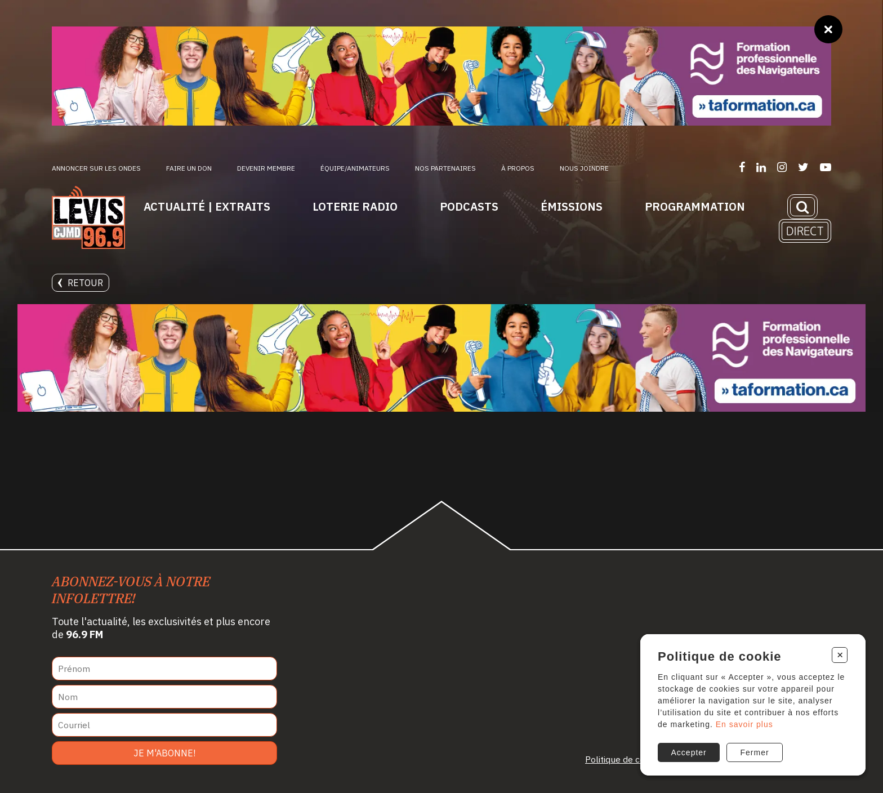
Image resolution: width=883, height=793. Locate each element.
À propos (517, 168)
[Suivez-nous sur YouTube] (825, 167)
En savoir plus (744, 724)
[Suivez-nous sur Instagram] (782, 167)
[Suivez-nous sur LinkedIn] (761, 167)
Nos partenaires (445, 168)
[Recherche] (802, 206)
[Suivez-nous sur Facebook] (742, 167)
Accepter (689, 752)
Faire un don (189, 168)
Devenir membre (266, 168)
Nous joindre (584, 168)
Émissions (572, 206)
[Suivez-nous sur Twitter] (803, 167)
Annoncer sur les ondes (96, 168)
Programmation (695, 206)
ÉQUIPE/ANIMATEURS (355, 168)
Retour (80, 282)
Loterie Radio (355, 206)
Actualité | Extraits (207, 206)
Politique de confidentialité (639, 759)
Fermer (755, 752)
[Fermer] (828, 29)
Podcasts (469, 206)
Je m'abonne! (164, 753)
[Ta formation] (441, 76)
